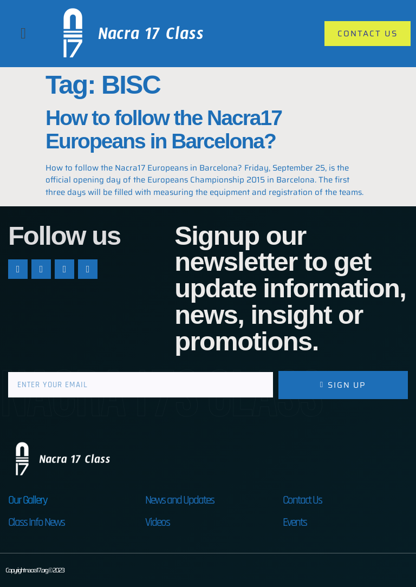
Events (295, 522)
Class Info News (36, 522)
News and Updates (179, 500)
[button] (23, 33)
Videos (157, 522)
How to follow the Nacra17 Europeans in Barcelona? (164, 129)
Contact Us (302, 500)
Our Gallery (27, 500)
